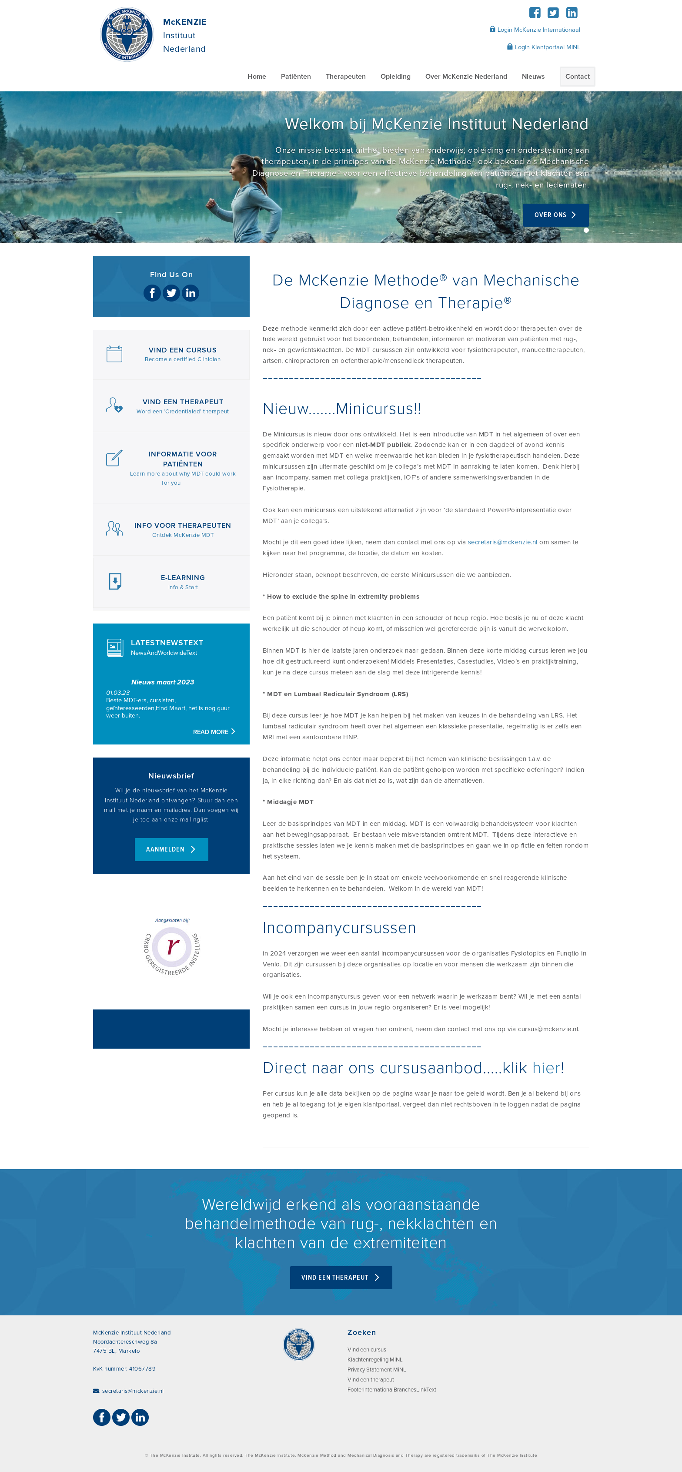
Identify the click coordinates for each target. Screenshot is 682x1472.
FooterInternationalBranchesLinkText (392, 1389)
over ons (556, 215)
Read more (215, 732)
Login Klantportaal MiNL (543, 47)
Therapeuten (346, 76)
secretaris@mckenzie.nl (503, 542)
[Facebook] (534, 15)
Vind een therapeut (371, 1379)
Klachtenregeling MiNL (375, 1359)
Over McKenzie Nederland (466, 76)
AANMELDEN (171, 849)
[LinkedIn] (571, 15)
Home (256, 76)
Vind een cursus (367, 1349)
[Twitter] (553, 15)
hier (546, 1068)
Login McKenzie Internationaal (534, 30)
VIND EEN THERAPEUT (341, 1277)
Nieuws (533, 76)
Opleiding (396, 76)
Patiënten (296, 76)
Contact (577, 76)
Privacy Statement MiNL (377, 1369)
